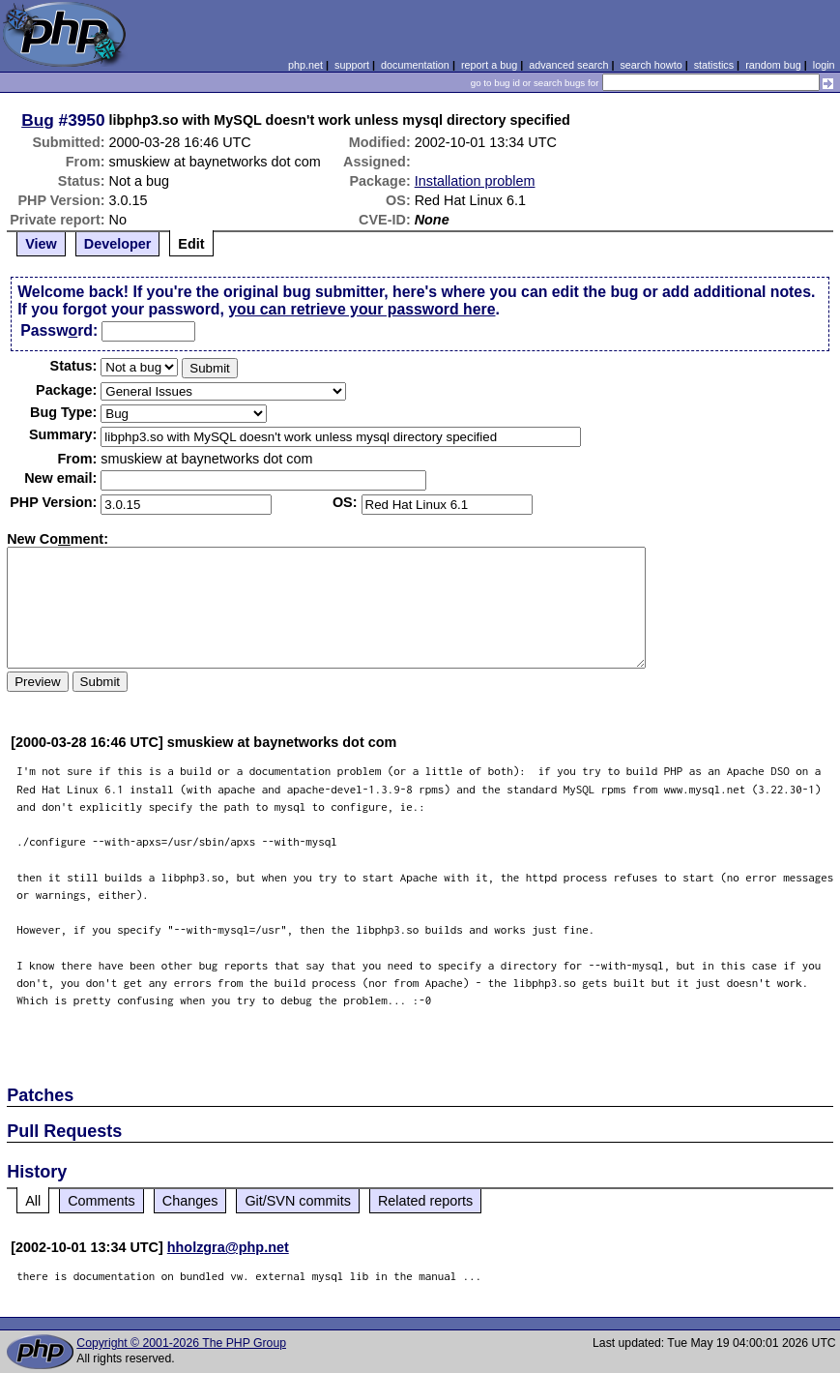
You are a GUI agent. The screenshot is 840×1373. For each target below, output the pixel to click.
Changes (190, 1201)
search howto (650, 65)
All (33, 1201)
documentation (415, 65)
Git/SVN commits (298, 1201)
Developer (118, 244)
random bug (773, 65)
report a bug (489, 65)
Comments (101, 1201)
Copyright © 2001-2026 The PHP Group (181, 1343)
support (351, 65)
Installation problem (475, 181)
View (41, 244)
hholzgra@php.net (228, 1247)
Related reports (425, 1201)
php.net (305, 65)
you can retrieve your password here (361, 309)
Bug (37, 120)
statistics (714, 65)
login (824, 65)
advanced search (568, 65)
